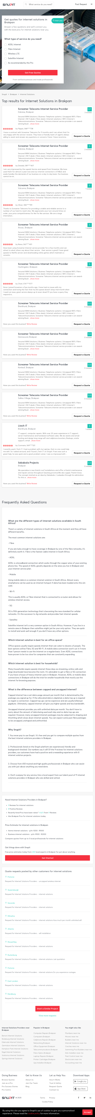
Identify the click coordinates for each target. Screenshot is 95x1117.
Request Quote (55, 1086)
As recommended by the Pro (20, 63)
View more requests (47, 1015)
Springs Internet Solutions (12, 1059)
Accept (87, 1112)
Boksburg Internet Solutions (13, 1039)
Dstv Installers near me (74, 1053)
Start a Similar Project (47, 1008)
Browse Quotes (8, 1080)
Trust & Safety (55, 1083)
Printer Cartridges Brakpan (44, 1059)
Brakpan (13, 94)
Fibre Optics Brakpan (42, 1053)
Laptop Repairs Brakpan (43, 1056)
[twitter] (84, 1098)
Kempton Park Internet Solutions (15, 1049)
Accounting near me (73, 1063)
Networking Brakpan (42, 1043)
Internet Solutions (27, 94)
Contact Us (54, 1090)
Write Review (32, 324)
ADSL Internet (14, 44)
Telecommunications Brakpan (46, 1050)
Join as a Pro (7, 1083)
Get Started (47, 858)
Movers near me (71, 1037)
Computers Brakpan (42, 1037)
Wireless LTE (14, 54)
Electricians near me (73, 1059)
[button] (91, 4)
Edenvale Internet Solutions (13, 1042)
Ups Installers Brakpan (42, 1063)
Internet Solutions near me (75, 1043)
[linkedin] (90, 1098)
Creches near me (72, 1046)
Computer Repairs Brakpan (45, 1033)
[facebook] (78, 1098)
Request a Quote (82, 136)
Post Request (81, 4)
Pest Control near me (74, 1056)
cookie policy (34, 1113)
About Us (29, 1080)
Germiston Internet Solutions (13, 1046)
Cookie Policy (47, 1102)
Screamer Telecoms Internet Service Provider (43, 109)
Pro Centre (6, 1090)
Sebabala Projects (28, 462)
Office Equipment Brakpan (44, 1046)
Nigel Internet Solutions (11, 1052)
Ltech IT (22, 425)
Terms (42, 1098)
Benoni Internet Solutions (12, 1036)
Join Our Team (32, 1083)
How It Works (54, 1080)
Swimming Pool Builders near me (78, 1050)
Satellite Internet (16, 58)
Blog (27, 1086)
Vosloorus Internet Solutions (13, 1055)
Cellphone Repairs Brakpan (45, 1040)
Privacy (52, 1098)
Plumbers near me (72, 1033)
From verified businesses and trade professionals (33, 80)
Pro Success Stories (10, 1086)
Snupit (4, 94)
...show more (34, 124)
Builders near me (72, 1040)
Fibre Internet (14, 49)
